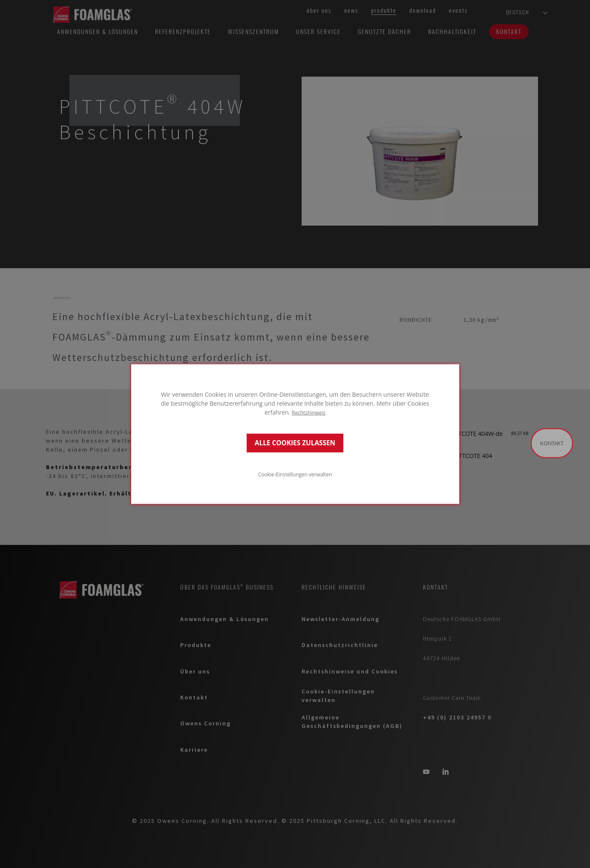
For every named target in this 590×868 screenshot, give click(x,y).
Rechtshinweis (308, 412)
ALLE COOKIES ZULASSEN (295, 442)
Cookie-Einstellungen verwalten (295, 474)
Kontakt (552, 443)
